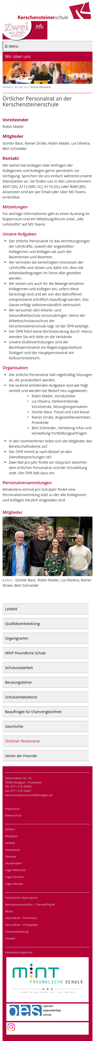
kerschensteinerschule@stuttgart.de (29, 795)
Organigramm (16, 638)
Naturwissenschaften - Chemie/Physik (30, 904)
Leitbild (11, 608)
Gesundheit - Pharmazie (21, 918)
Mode (9, 911)
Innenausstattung (16, 931)
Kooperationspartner (19, 952)
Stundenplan (13, 863)
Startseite (7, 87)
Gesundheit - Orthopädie (21, 925)
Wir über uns (21, 87)
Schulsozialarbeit (19, 667)
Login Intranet (14, 877)
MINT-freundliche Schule (25, 653)
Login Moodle (14, 884)
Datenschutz (13, 815)
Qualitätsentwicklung (22, 623)
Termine (10, 856)
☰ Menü (11, 46)
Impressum (12, 809)
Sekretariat (12, 850)
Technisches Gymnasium (21, 897)
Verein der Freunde (21, 755)
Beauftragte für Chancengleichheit (33, 711)
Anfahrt (10, 829)
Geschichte (14, 726)
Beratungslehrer (18, 682)
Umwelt (10, 938)
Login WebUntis (15, 870)
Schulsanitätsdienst (21, 697)
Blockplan (11, 836)
